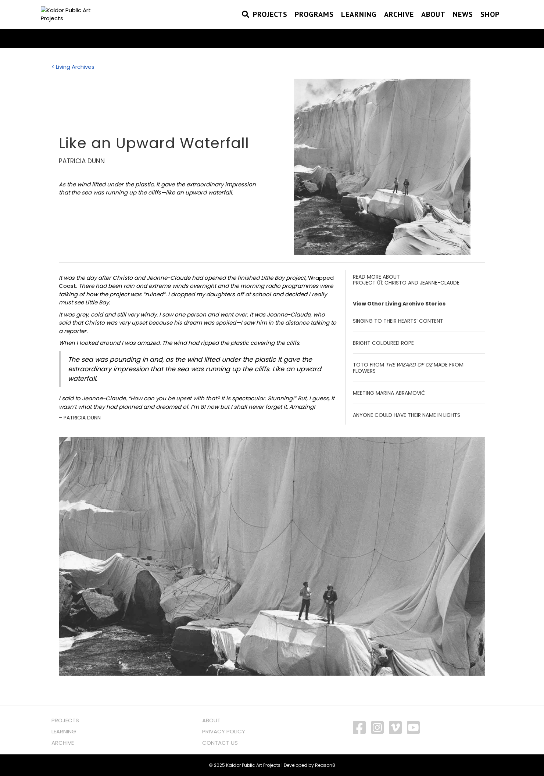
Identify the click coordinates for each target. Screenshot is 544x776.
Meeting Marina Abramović (389, 393)
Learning (359, 24)
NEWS (463, 24)
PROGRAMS (314, 24)
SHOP (490, 24)
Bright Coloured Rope (383, 343)
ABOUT (211, 720)
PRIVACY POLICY (223, 731)
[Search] (243, 23)
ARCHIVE (62, 743)
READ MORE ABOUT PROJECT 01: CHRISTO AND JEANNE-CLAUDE (406, 280)
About (433, 24)
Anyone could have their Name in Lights (406, 415)
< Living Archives (72, 67)
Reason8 (325, 765)
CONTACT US (220, 743)
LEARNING (63, 731)
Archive (399, 24)
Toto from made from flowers (408, 368)
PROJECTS (270, 24)
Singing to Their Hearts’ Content (398, 321)
